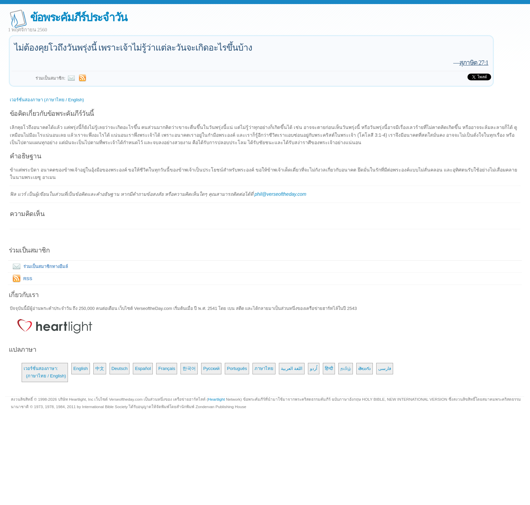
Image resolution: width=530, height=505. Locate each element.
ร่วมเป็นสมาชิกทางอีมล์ (39, 266)
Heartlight (216, 399)
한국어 (189, 368)
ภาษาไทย (264, 368)
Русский (211, 368)
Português (237, 368)
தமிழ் (345, 368)
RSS (27, 278)
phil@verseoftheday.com (280, 194)
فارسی (384, 368)
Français (166, 368)
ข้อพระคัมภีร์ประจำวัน (78, 17)
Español (143, 368)
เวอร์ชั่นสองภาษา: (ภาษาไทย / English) (45, 372)
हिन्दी (329, 368)
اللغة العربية (292, 368)
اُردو (313, 368)
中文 (99, 368)
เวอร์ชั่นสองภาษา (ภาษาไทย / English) (47, 99)
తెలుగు (364, 368)
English (80, 368)
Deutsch (120, 368)
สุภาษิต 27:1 (473, 62)
